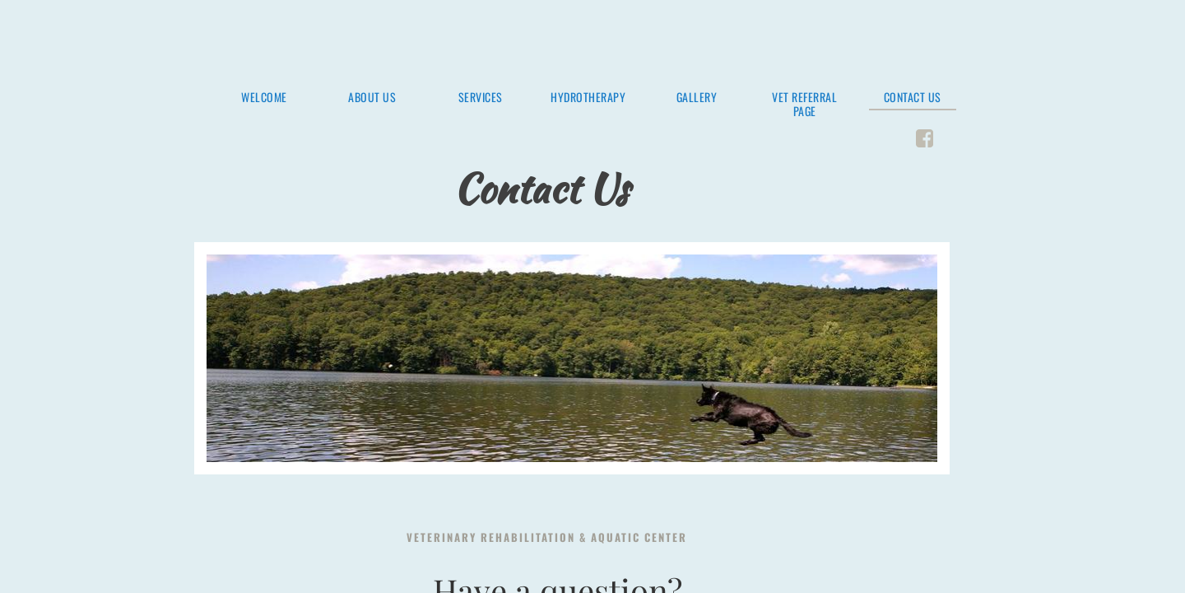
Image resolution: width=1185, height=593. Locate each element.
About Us (372, 98)
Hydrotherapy (588, 98)
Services (480, 98)
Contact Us (912, 98)
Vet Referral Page (804, 105)
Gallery (697, 98)
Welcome (264, 98)
